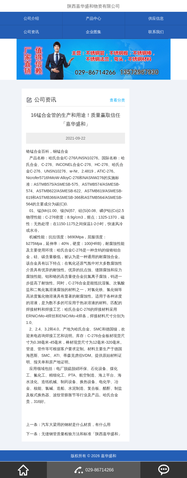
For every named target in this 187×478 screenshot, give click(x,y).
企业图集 (93, 32)
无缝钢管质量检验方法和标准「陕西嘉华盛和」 (81, 434)
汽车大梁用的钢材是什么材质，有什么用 (75, 424)
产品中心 (93, 18)
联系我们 (156, 32)
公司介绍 (31, 18)
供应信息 (156, 18)
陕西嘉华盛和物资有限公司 (93, 6)
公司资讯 (31, 32)
